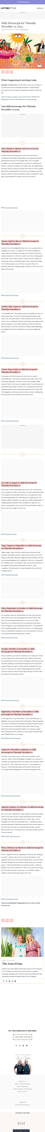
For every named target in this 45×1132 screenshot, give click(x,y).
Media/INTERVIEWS (22, 1086)
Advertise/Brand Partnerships (22, 1089)
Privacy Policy (22, 1091)
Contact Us (22, 1081)
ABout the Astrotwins (22, 1084)
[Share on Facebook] (7, 72)
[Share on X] (3, 72)
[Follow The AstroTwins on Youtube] (26, 1045)
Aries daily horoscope (11, 207)
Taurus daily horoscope (11, 295)
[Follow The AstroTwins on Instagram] (19, 1045)
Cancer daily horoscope (12, 421)
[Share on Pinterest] (11, 72)
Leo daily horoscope (11, 534)
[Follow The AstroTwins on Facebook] (16, 1045)
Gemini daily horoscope (12, 358)
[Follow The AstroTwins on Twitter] (23, 1045)
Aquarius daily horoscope (12, 836)
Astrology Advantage (22, 1105)
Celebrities (22, 1102)
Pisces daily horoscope (11, 899)
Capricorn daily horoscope (12, 796)
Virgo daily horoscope (11, 575)
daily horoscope (29, 148)
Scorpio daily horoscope (12, 700)
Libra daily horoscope (11, 637)
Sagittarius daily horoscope (13, 738)
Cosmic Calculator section (14, 97)
